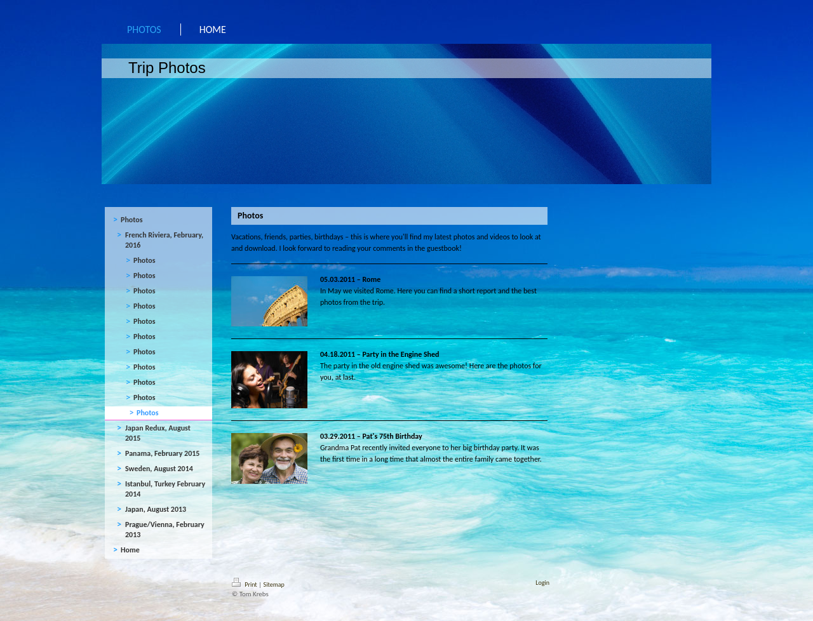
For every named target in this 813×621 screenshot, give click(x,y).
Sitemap (274, 584)
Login (542, 582)
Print (245, 584)
